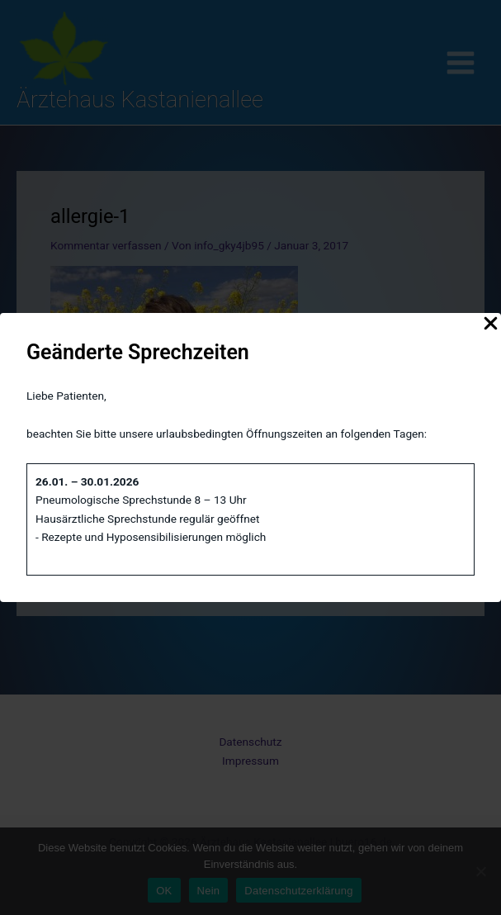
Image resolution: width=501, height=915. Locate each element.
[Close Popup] (490, 324)
